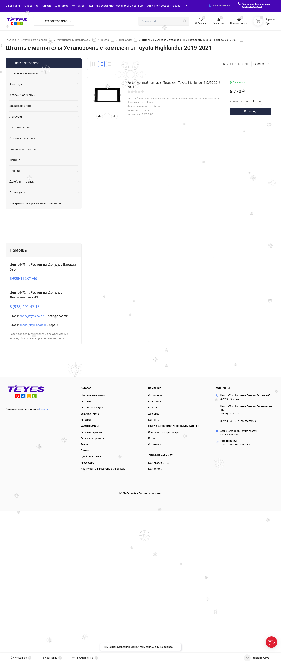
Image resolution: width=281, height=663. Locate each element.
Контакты (153, 419)
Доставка (153, 413)
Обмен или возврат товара (163, 432)
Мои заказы (155, 469)
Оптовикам (154, 444)
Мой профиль (156, 462)
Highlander (125, 40)
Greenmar (44, 409)
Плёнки (85, 450)
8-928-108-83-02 (252, 7)
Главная (11, 40)
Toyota (105, 40)
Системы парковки (92, 432)
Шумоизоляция (90, 425)
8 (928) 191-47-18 (24, 306)
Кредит (152, 438)
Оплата (152, 407)
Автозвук (86, 401)
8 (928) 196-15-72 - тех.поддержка (238, 421)
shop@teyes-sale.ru (33, 316)
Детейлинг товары (91, 456)
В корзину (250, 111)
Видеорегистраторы (92, 438)
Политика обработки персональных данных (173, 425)
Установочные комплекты (74, 40)
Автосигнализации (92, 407)
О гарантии (154, 401)
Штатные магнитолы (34, 40)
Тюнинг (85, 444)
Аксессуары (87, 462)
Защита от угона (90, 413)
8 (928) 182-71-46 (229, 399)
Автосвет (86, 419)
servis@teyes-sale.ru (33, 325)
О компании (155, 395)
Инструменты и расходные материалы (103, 468)
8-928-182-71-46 (23, 278)
